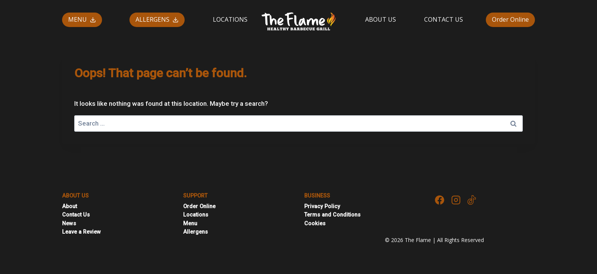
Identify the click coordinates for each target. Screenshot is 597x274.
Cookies (315, 223)
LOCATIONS (230, 19)
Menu (190, 223)
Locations (195, 215)
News (69, 223)
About (69, 206)
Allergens (195, 232)
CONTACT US (443, 19)
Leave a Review (81, 232)
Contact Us (76, 215)
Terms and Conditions (332, 215)
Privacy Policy (322, 206)
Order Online (510, 19)
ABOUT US (380, 19)
